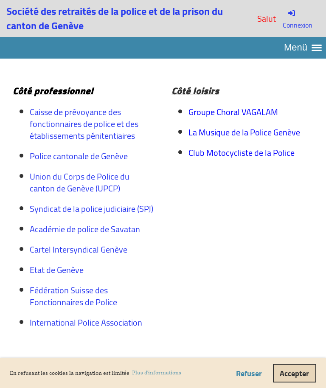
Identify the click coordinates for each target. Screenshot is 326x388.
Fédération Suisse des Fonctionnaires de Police (73, 296)
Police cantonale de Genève (79, 156)
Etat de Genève (57, 270)
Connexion (297, 19)
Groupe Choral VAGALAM (233, 112)
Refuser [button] (249, 373)
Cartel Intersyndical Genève (78, 249)
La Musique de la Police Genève (244, 132)
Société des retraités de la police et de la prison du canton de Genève (114, 18)
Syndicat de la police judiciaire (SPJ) (91, 208)
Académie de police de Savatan (85, 229)
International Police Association (86, 322)
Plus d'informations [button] (156, 372)
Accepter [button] (294, 373)
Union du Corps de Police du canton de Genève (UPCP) (79, 182)
